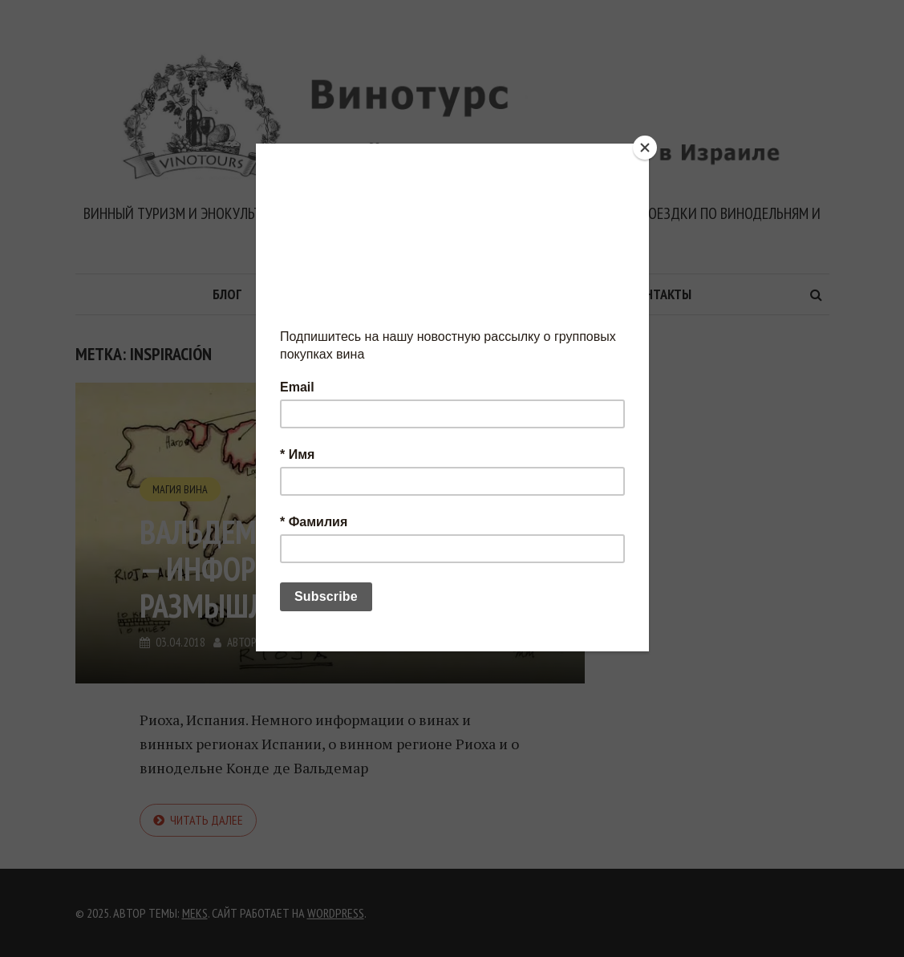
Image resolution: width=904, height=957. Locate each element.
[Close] (645, 148)
